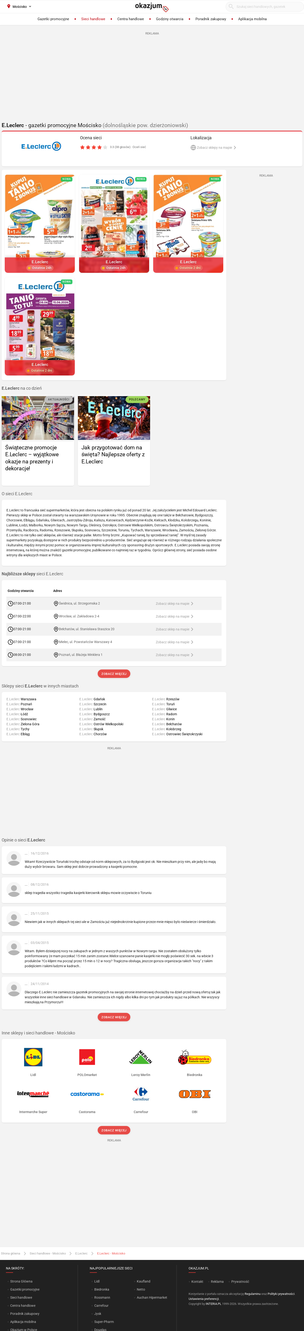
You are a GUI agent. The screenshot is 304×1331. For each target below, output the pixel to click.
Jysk (97, 1314)
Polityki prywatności (281, 1294)
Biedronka (101, 1289)
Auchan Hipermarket (152, 1297)
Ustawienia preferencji (204, 1299)
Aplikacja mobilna (23, 1322)
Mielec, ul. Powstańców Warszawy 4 (85, 642)
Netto (141, 1289)
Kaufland (143, 1281)
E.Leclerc (81, 1253)
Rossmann (102, 1297)
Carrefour (101, 1305)
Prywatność (240, 1281)
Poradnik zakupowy (24, 1314)
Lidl (97, 1281)
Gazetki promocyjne (24, 1289)
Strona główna (10, 1253)
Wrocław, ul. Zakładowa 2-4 (79, 616)
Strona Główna (21, 1281)
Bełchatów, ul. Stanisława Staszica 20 (86, 629)
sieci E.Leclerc (32, 574)
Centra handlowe (22, 1305)
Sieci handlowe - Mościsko (48, 1253)
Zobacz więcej (113, 674)
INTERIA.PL (213, 1304)
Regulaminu (253, 1294)
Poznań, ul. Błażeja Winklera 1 (81, 654)
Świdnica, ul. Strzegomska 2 (79, 603)
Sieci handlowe (21, 1297)
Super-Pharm (104, 1322)
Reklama (217, 1281)
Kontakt (197, 1281)
